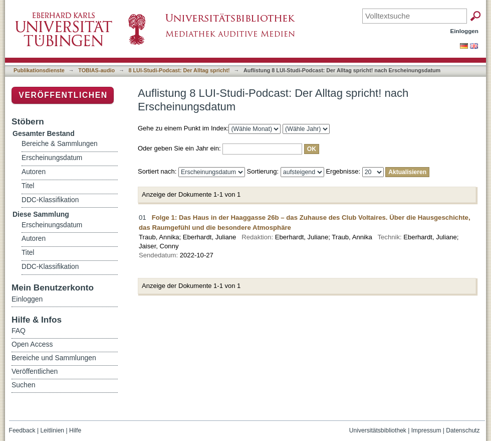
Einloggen (464, 31)
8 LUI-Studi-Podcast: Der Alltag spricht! (179, 70)
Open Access (32, 344)
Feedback (22, 430)
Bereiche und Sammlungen (54, 358)
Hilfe (75, 430)
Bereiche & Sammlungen (60, 144)
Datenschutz (462, 430)
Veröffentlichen (63, 95)
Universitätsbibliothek (377, 430)
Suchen (23, 385)
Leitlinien (52, 430)
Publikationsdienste (39, 70)
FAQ (19, 331)
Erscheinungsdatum (52, 158)
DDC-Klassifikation (50, 200)
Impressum (426, 430)
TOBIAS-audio (96, 70)
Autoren (34, 172)
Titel (28, 186)
